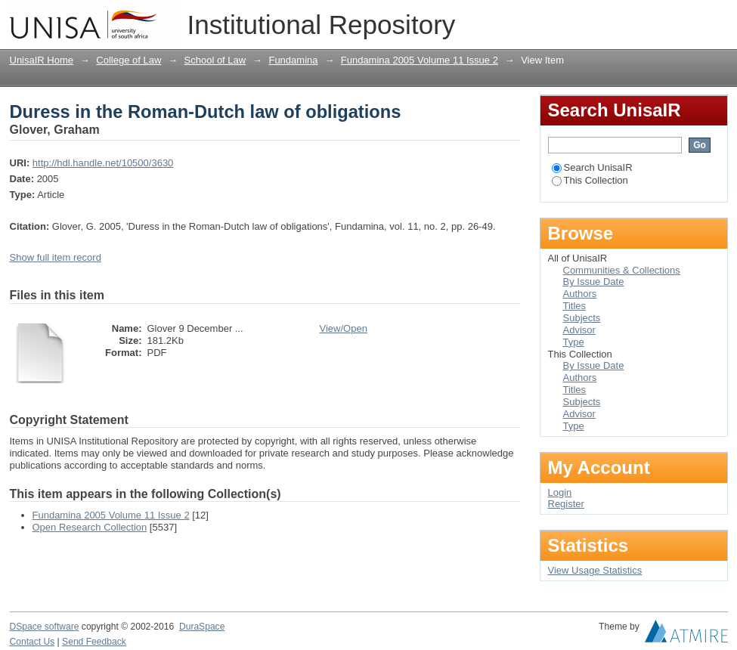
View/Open (343, 328)
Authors (580, 293)
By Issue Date (593, 281)
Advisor (579, 330)
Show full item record (55, 257)
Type (573, 342)
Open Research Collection (90, 527)
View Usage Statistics (595, 570)
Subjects (582, 317)
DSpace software (44, 626)
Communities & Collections (621, 270)
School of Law (215, 60)
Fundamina (292, 60)
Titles (575, 305)
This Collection (590, 180)
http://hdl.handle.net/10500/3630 (103, 163)
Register (566, 503)
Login (716, 18)
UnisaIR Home (42, 60)
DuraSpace (202, 626)
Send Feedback (94, 641)
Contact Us (32, 641)
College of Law (128, 60)
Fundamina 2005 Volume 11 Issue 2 (419, 60)
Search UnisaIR (592, 167)
